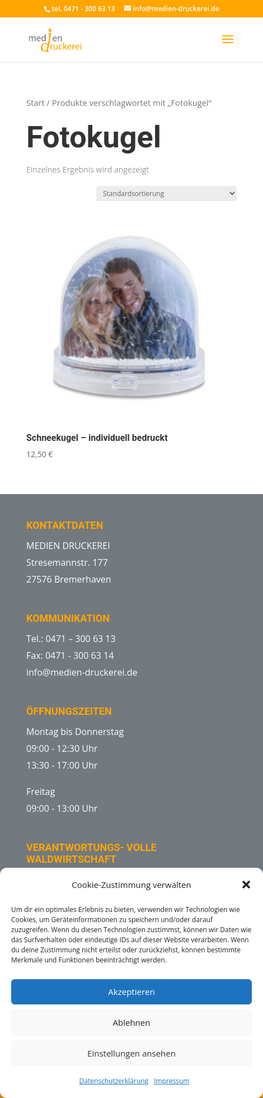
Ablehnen (132, 1022)
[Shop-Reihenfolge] (166, 193)
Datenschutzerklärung (114, 1081)
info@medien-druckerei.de (82, 672)
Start (35, 102)
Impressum (171, 1081)
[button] (246, 884)
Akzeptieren (131, 991)
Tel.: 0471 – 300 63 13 (71, 638)
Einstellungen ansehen (131, 1053)
